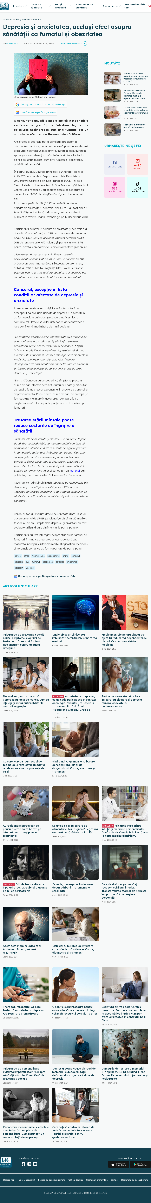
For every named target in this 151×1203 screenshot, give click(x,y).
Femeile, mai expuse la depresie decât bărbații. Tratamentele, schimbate (72, 888)
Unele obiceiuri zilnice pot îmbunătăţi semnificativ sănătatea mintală (74, 638)
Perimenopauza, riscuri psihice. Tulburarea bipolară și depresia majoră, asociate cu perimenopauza (122, 701)
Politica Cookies (75, 1180)
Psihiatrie (36, 19)
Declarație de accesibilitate (134, 1180)
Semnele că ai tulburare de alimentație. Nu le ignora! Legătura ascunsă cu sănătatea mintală (75, 829)
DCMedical (8, 19)
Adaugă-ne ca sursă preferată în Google (43, 104)
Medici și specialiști (26, 1180)
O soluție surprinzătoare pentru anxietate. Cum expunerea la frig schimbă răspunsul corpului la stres (74, 1010)
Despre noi (8, 1180)
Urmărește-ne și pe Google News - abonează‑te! (47, 576)
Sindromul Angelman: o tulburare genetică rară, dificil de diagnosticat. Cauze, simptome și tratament (73, 766)
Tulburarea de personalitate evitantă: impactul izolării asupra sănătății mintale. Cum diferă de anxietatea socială (24, 1073)
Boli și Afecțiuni (23, 19)
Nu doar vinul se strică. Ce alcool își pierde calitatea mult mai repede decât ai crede (135, 94)
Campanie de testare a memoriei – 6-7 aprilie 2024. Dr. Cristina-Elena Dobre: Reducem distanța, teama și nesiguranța (124, 1073)
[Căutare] (150, 6)
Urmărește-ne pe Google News (38, 112)
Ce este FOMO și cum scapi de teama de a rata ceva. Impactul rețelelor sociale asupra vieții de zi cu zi (25, 766)
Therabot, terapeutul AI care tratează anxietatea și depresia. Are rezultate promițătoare (24, 1010)
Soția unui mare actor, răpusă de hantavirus (134, 126)
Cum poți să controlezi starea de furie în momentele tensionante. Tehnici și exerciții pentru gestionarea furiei (73, 1132)
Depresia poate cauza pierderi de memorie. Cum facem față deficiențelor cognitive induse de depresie (74, 1073)
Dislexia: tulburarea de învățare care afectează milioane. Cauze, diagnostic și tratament (73, 949)
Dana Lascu (12, 43)
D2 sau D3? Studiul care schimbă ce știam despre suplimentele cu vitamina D (136, 111)
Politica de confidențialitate (51, 1180)
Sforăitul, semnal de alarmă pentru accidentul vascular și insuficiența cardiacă (136, 77)
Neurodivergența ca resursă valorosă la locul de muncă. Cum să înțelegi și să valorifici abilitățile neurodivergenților (26, 701)
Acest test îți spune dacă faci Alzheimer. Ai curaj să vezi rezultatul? (22, 949)
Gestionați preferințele (97, 1180)
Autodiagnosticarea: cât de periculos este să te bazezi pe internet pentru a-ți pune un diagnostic (22, 830)
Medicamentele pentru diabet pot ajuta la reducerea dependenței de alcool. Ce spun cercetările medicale (124, 639)
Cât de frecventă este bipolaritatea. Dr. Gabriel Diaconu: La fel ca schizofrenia (25, 888)
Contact (114, 1180)
